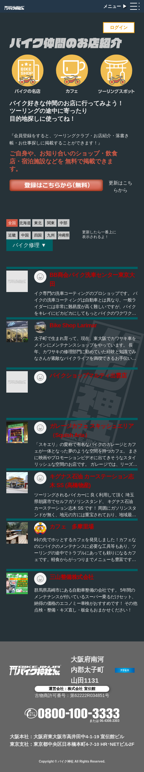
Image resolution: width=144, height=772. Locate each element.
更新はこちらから (120, 186)
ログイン (119, 27)
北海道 (25, 223)
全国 (12, 223)
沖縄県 (63, 235)
